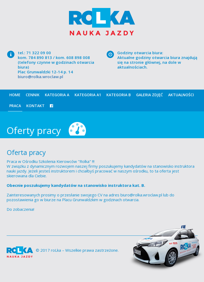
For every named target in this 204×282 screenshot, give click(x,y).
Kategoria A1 (88, 94)
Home (14, 94)
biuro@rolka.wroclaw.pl (40, 76)
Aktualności (181, 94)
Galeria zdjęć (149, 94)
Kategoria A (57, 94)
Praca (15, 105)
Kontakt (35, 105)
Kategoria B (118, 94)
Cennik (33, 94)
